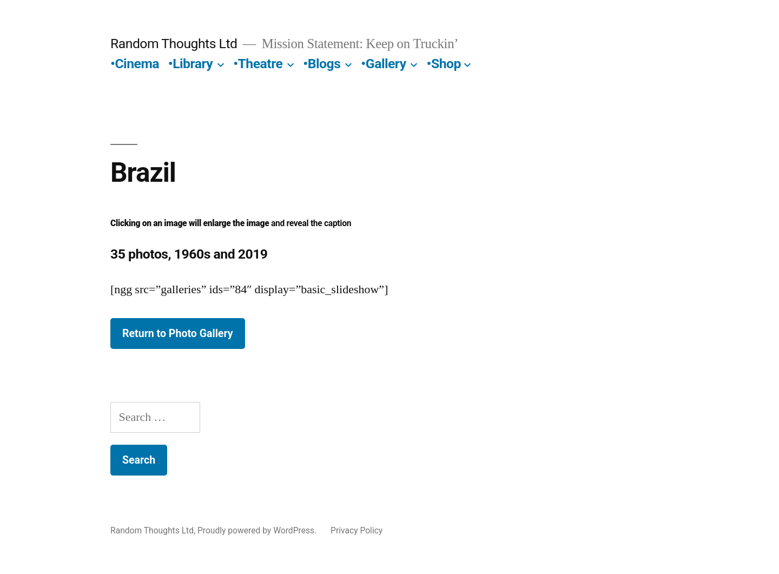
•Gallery (383, 63)
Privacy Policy (356, 530)
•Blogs (321, 63)
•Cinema (134, 63)
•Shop (444, 63)
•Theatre (257, 63)
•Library (190, 63)
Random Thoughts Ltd (173, 43)
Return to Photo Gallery (177, 333)
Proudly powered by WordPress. (258, 530)
